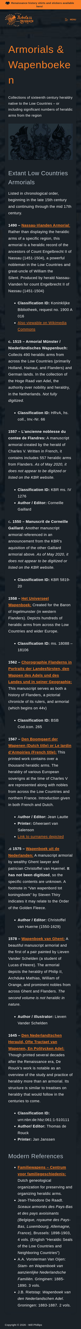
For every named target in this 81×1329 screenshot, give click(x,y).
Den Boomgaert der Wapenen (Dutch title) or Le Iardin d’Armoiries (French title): (39, 745)
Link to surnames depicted (41, 836)
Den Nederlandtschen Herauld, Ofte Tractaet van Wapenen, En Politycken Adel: (36, 1042)
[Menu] (70, 19)
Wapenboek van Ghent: (43, 939)
